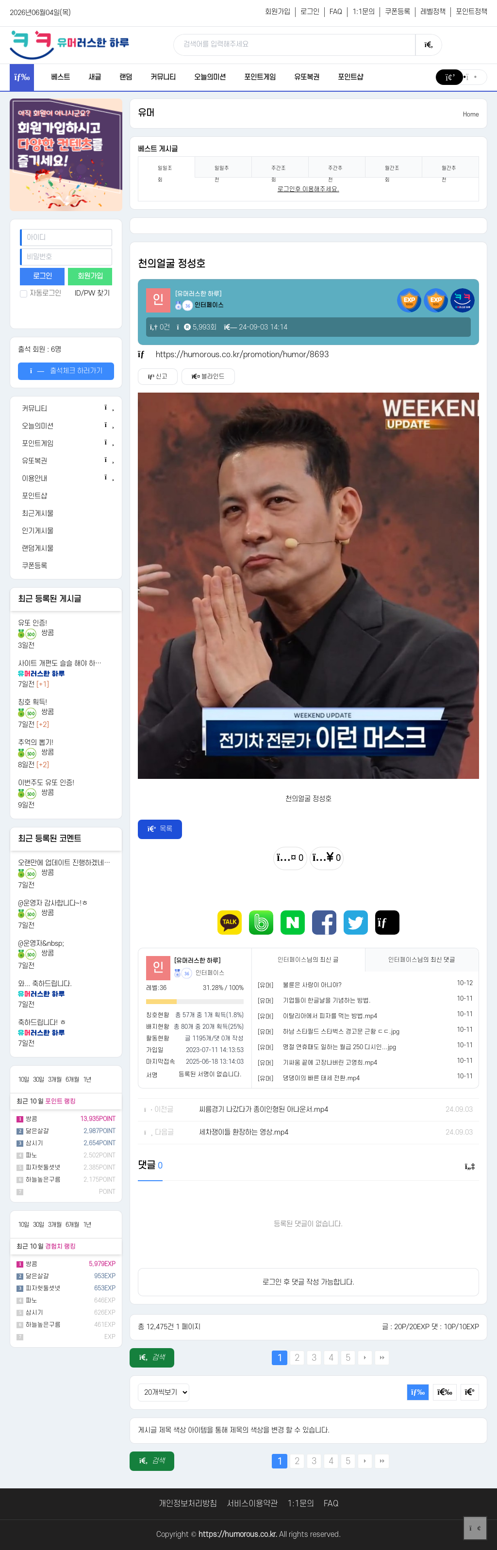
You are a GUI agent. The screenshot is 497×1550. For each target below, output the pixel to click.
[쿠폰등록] (66, 566)
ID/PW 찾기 (92, 293)
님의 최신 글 (308, 960)
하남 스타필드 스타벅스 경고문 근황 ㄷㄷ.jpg (341, 1031)
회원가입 (277, 12)
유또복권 (306, 77)
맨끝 (382, 1358)
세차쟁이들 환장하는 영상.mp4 (243, 1132)
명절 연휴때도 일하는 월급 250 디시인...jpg (339, 1047)
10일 (23, 1079)
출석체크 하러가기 (66, 371)
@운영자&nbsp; (41, 944)
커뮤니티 (163, 77)
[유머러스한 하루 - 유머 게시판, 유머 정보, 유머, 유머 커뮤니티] (69, 44)
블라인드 (208, 376)
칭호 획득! (32, 702)
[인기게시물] (66, 531)
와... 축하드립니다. (45, 984)
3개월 (55, 1079)
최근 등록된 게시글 (49, 599)
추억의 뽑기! (35, 743)
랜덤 (125, 77)
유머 (146, 113)
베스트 (60, 77)
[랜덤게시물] (66, 549)
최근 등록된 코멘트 (49, 839)
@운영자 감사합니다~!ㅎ (53, 903)
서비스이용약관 (252, 1504)
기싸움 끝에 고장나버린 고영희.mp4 (330, 1062)
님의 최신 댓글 (421, 960)
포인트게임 (260, 77)
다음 (365, 1358)
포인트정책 (471, 12)
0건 (160, 327)
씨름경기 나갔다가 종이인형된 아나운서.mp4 (263, 1109)
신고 (157, 376)
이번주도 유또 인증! (46, 783)
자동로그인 (40, 293)
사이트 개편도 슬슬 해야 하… (59, 664)
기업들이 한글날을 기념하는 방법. (327, 1000)
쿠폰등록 (397, 12)
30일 (38, 1079)
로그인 (309, 12)
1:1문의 (363, 12)
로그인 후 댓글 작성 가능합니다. (308, 1282)
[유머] (265, 985)
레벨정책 (433, 12)
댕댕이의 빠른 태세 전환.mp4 (321, 1078)
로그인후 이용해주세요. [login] (308, 189)
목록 (160, 829)
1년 (87, 1079)
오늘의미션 (210, 77)
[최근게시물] (66, 514)
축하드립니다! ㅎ (42, 1023)
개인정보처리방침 (188, 1504)
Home (471, 114)
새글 (94, 77)
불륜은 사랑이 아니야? (312, 985)
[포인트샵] (66, 496)
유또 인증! (32, 623)
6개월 (72, 1079)
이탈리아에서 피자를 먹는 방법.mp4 (330, 1016)
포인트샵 (350, 77)
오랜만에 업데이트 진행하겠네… (64, 863)
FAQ (336, 12)
